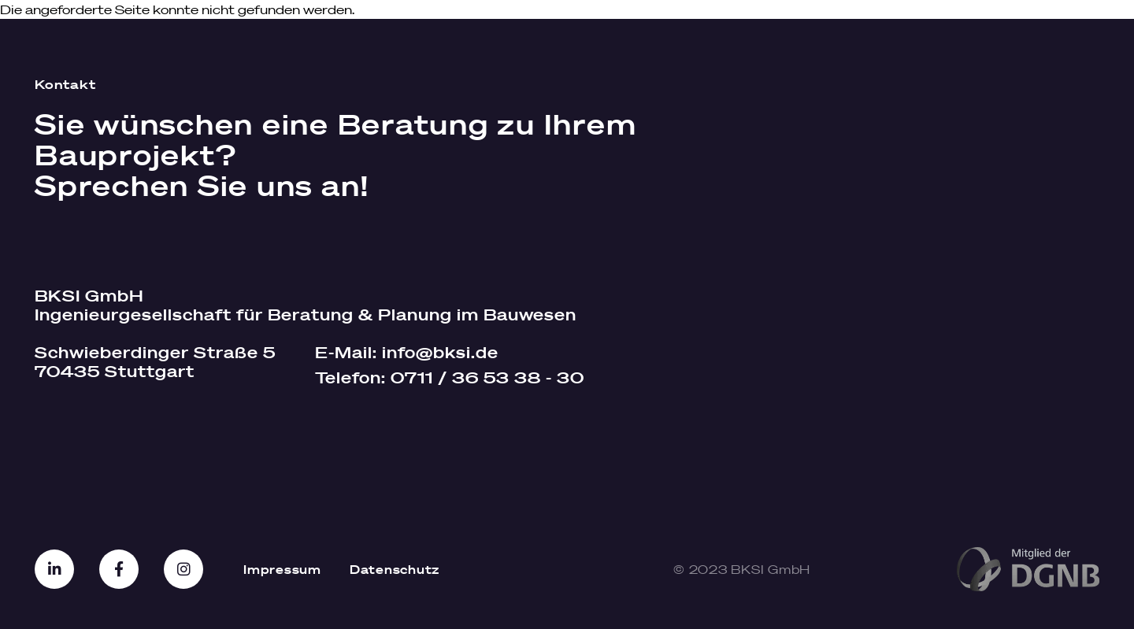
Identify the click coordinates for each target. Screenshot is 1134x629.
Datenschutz (394, 569)
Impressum (282, 569)
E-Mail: (406, 352)
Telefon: (449, 377)
